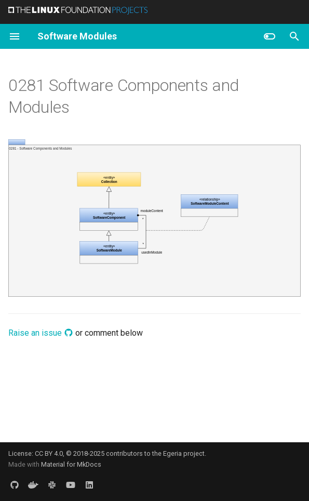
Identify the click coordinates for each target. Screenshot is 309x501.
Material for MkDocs (71, 464)
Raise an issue (40, 333)
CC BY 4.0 (49, 453)
